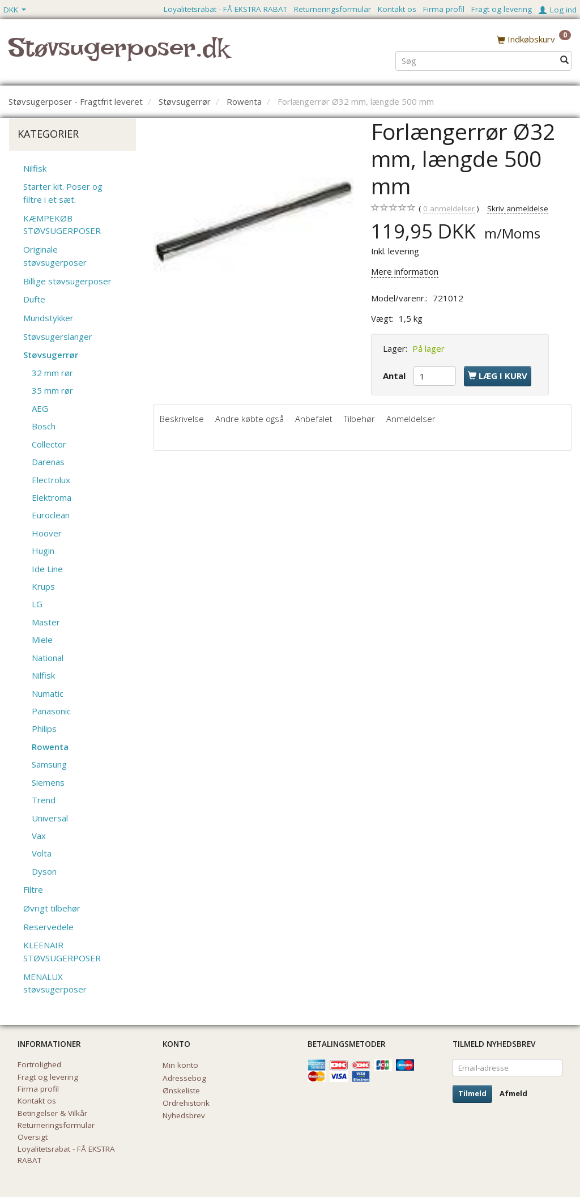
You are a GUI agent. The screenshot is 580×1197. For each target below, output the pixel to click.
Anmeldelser (411, 418)
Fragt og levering (501, 9)
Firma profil (443, 9)
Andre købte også (249, 418)
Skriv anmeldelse (517, 208)
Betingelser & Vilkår (52, 1113)
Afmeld (513, 1093)
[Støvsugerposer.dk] (118, 54)
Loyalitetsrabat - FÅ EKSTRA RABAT (225, 9)
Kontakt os (397, 9)
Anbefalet (313, 418)
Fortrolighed (39, 1064)
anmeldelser (449, 208)
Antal (395, 375)
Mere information (404, 271)
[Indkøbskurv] (533, 39)
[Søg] (564, 60)
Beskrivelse (182, 418)
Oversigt (33, 1137)
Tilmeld (472, 1093)
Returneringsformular (332, 9)
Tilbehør (359, 418)
